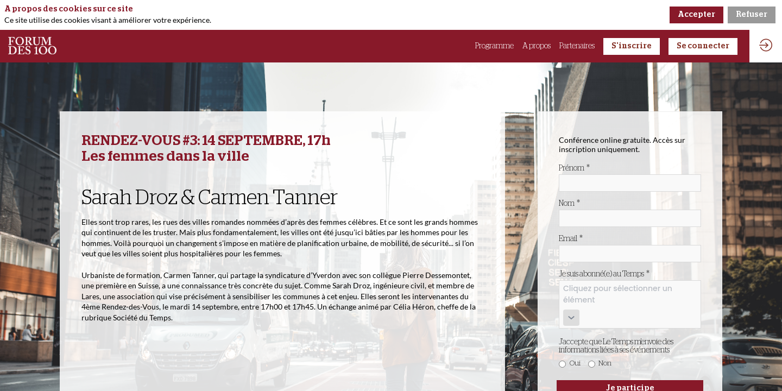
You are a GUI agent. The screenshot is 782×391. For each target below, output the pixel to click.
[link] (494, 46)
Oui (575, 363)
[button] (631, 46)
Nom (569, 203)
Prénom (574, 167)
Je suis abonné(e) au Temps (604, 273)
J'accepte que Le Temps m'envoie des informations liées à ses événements (616, 346)
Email (571, 238)
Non (604, 363)
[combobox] (630, 304)
